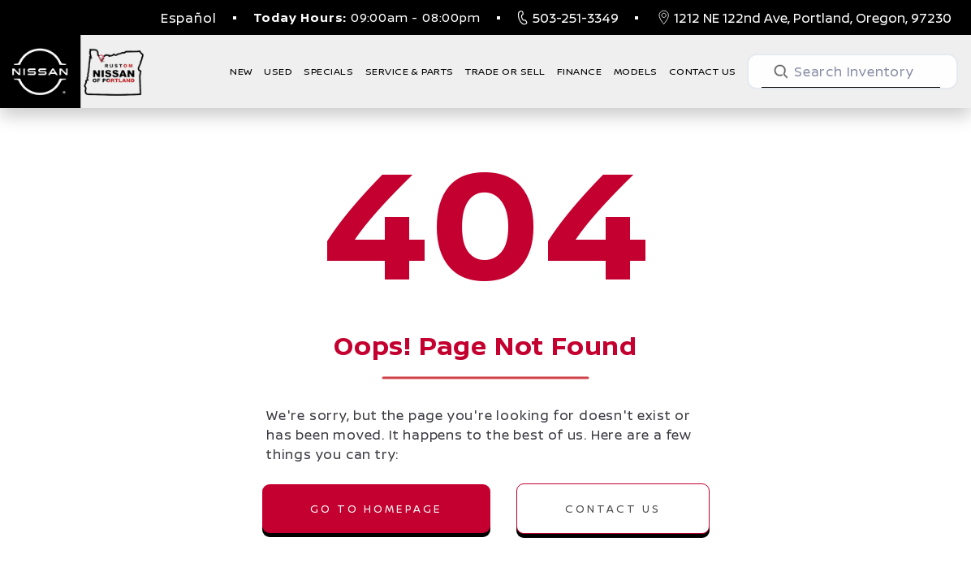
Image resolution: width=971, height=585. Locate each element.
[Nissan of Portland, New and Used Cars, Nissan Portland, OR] (73, 71)
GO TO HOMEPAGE (376, 508)
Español (189, 18)
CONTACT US (613, 508)
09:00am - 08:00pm (367, 17)
